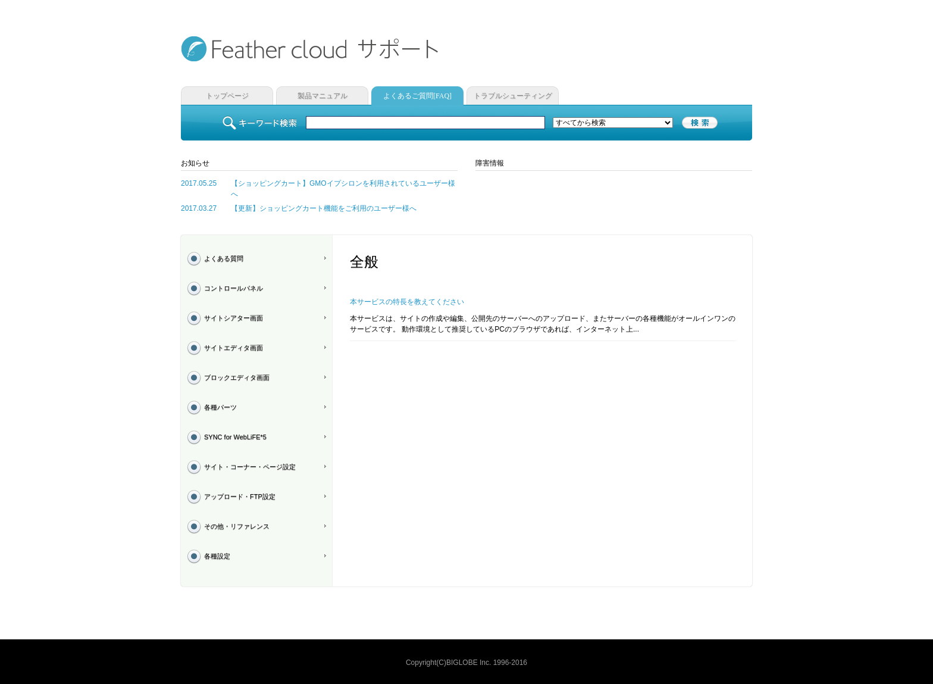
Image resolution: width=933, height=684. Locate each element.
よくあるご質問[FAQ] (417, 96)
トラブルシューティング (513, 96)
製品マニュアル (322, 96)
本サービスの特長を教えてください (407, 302)
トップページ (227, 96)
